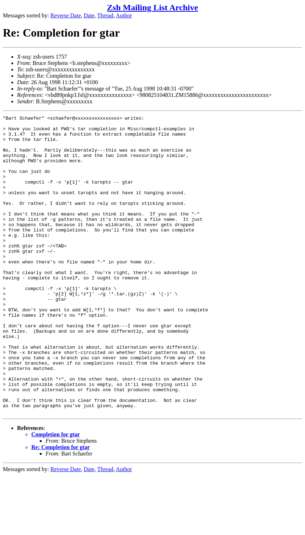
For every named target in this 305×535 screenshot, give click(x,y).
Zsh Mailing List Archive (152, 7)
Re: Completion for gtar (60, 507)
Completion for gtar (55, 494)
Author (124, 15)
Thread (105, 15)
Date (89, 15)
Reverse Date (65, 15)
